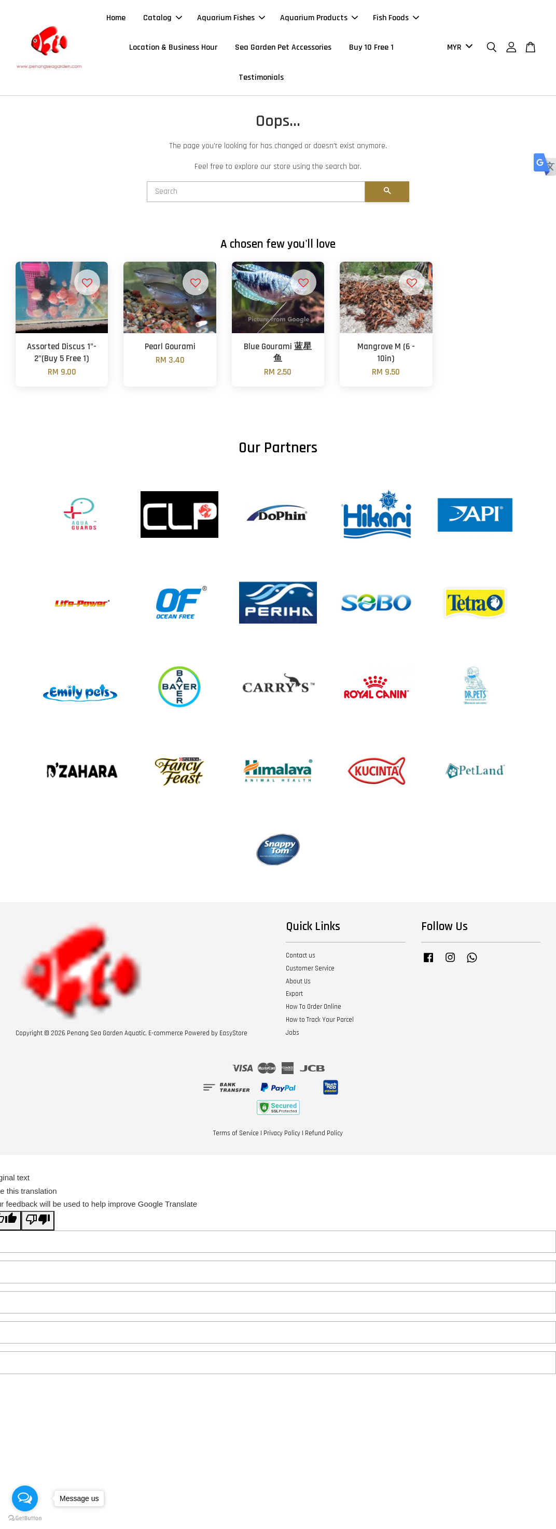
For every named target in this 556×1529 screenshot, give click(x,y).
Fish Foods (396, 20)
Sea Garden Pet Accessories (283, 49)
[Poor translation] (37, 1224)
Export (294, 998)
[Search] (256, 195)
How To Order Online (313, 1011)
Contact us (300, 959)
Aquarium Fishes (231, 20)
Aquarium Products (319, 20)
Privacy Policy (281, 1137)
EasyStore (233, 1037)
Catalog (162, 20)
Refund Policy (324, 1137)
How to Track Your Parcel (320, 1024)
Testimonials (261, 79)
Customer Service (310, 972)
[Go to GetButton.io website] (24, 1518)
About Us (298, 985)
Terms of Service (236, 1137)
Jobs (292, 1036)
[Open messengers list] (25, 1498)
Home (116, 20)
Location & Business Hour (173, 49)
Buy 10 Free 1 (371, 49)
